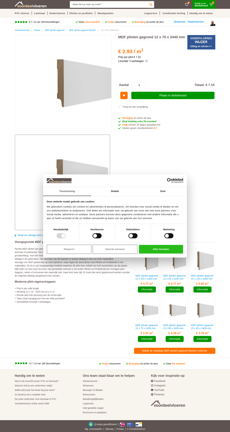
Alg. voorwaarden (93, 429)
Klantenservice (90, 381)
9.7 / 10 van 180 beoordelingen (44, 22)
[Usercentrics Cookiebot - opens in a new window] (169, 180)
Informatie (147, 289)
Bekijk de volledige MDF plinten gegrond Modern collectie (174, 350)
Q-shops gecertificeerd (105, 424)
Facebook (158, 381)
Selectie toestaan (115, 249)
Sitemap (109, 429)
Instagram (158, 385)
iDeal (89, 22)
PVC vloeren (22, 13)
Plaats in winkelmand (172, 95)
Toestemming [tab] (67, 191)
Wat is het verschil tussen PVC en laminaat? (37, 381)
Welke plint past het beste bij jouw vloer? (35, 390)
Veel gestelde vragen (93, 408)
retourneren (117, 22)
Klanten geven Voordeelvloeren (139, 128)
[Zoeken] (150, 4)
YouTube (157, 390)
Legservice (88, 403)
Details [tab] (115, 191)
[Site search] (108, 4)
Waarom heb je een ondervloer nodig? (34, 385)
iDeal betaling (139, 121)
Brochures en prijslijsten (95, 412)
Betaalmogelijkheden (93, 399)
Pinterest (157, 394)
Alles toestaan (161, 249)
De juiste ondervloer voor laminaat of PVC (35, 399)
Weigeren (69, 249)
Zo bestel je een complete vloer (30, 394)
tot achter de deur (149, 22)
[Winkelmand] (203, 4)
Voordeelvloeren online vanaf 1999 (32, 403)
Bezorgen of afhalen (93, 390)
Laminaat (39, 13)
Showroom (88, 385)
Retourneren (89, 394)
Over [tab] (163, 191)
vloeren (141, 429)
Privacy (120, 429)
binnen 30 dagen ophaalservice (141, 124)
